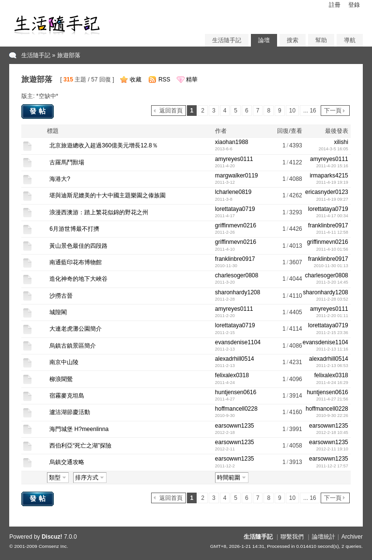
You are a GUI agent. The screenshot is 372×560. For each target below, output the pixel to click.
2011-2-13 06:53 (332, 365)
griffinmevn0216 (235, 225)
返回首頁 (171, 110)
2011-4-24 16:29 (332, 382)
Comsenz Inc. (53, 546)
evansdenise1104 (238, 342)
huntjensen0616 (235, 392)
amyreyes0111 (234, 159)
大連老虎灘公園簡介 (75, 328)
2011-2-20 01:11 (332, 315)
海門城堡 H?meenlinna (78, 429)
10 (292, 110)
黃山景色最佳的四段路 (78, 245)
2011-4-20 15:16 (332, 165)
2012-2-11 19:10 (332, 449)
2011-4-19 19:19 (332, 182)
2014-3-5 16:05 (333, 148)
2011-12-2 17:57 (332, 466)
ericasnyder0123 (326, 192)
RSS (164, 79)
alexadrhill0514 (234, 358)
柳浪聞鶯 (61, 379)
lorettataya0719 (235, 209)
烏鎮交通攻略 (66, 462)
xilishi (341, 142)
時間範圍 (228, 477)
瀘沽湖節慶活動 (69, 412)
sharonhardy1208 (237, 292)
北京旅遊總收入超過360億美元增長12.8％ (103, 145)
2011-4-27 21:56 (332, 399)
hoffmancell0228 (236, 408)
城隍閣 (58, 312)
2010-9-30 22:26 (332, 415)
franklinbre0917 (328, 225)
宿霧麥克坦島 (66, 395)
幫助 (321, 40)
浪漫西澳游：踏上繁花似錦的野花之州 (98, 212)
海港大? (59, 179)
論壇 (264, 40)
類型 (55, 477)
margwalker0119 (236, 175)
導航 (350, 40)
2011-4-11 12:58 (332, 232)
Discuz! (52, 536)
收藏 (135, 79)
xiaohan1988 (231, 142)
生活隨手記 (226, 40)
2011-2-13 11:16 (332, 349)
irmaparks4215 (329, 175)
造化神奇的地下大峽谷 (78, 278)
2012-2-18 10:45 (332, 432)
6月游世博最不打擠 (74, 228)
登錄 (354, 4)
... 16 (309, 110)
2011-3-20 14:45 (332, 282)
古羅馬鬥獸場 (66, 162)
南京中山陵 (63, 362)
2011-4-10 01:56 (332, 249)
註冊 (335, 4)
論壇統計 (323, 536)
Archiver (352, 536)
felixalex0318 (232, 375)
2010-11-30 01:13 (331, 265)
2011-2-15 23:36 (332, 332)
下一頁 (332, 110)
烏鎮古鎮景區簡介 (72, 345)
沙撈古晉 (61, 295)
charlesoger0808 (236, 275)
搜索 (292, 40)
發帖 (39, 111)
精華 (192, 79)
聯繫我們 (292, 536)
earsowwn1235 (234, 425)
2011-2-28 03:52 (332, 299)
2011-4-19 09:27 (332, 199)
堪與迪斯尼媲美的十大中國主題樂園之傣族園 (107, 195)
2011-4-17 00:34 (332, 215)
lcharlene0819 (233, 192)
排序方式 (86, 477)
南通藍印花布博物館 (75, 262)
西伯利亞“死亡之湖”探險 (80, 445)
